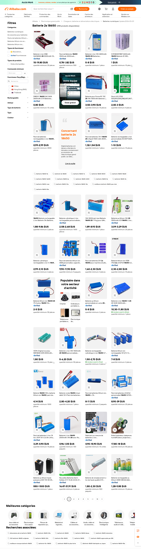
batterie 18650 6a (62, 179)
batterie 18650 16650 (42, 179)
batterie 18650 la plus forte (66, 543)
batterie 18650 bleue (81, 533)
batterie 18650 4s (101, 179)
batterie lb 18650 (62, 533)
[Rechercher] (81, 9)
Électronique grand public (50, 21)
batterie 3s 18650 (60, 174)
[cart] (106, 9)
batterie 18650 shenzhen (103, 533)
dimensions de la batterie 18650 (19, 533)
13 (97, 499)
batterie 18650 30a (41, 189)
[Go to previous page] (64, 499)
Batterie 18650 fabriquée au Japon (93, 543)
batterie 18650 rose (41, 184)
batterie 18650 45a (117, 543)
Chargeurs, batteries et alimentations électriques (81, 21)
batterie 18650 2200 (81, 179)
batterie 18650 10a (61, 184)
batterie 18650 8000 (97, 174)
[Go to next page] (102, 499)
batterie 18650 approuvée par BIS (101, 538)
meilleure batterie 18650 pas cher (104, 184)
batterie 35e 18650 (60, 538)
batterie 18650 (78, 538)
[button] (71, 9)
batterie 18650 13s (80, 184)
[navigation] (18, 260)
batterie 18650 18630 (118, 174)
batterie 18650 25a (43, 533)
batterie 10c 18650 (43, 543)
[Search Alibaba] (51, 9)
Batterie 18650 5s (41, 174)
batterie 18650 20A (40, 538)
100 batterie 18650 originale (18, 538)
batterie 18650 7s (78, 174)
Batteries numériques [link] (111, 21)
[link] (138, 531)
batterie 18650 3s (119, 179)
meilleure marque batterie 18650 (20, 543)
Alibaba (35, 21)
